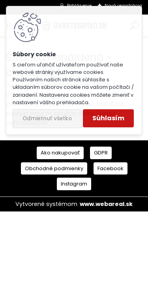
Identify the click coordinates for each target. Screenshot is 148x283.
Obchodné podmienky (54, 168)
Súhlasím (108, 118)
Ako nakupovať (60, 152)
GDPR (101, 152)
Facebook (110, 168)
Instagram (74, 183)
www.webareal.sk (106, 204)
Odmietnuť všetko (47, 118)
